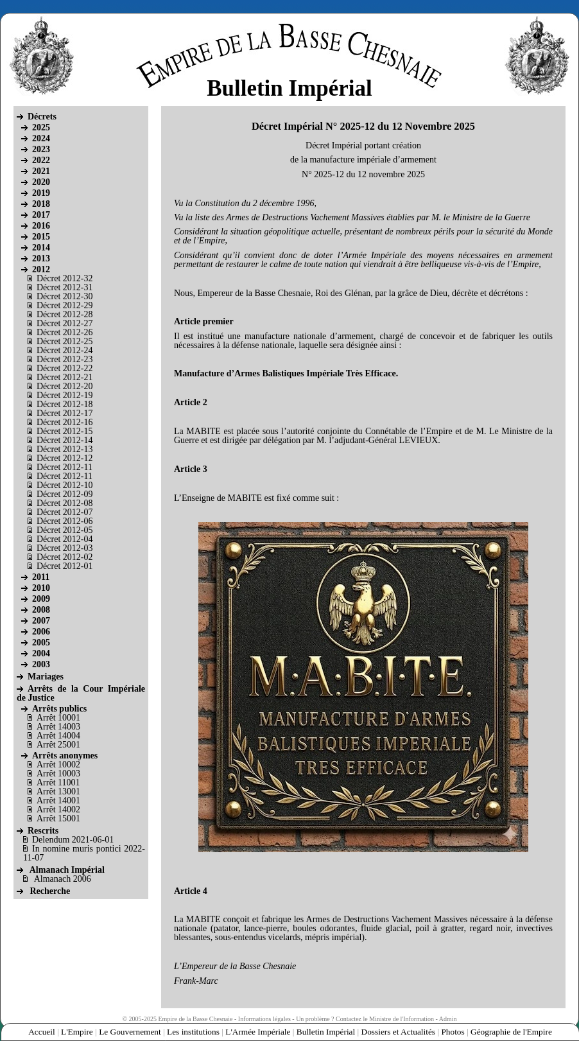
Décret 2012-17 (64, 413)
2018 (41, 204)
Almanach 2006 (62, 879)
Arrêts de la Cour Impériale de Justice (81, 693)
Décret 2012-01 (64, 566)
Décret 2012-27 (64, 323)
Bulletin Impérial (326, 1032)
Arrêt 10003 (58, 773)
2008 (41, 610)
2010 (41, 588)
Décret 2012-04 (64, 539)
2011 (40, 577)
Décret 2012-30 (64, 296)
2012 (41, 269)
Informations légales (264, 1018)
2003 (41, 664)
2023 (41, 149)
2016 (41, 226)
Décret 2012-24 (64, 350)
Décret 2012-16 (64, 422)
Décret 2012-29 (64, 305)
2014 (41, 247)
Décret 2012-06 (64, 521)
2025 (41, 127)
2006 (41, 631)
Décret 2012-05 (64, 530)
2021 (41, 171)
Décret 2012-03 (64, 548)
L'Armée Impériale (257, 1032)
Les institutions (193, 1032)
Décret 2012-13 (64, 449)
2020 (41, 182)
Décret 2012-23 (64, 359)
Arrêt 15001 (58, 818)
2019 (41, 193)
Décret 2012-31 (64, 287)
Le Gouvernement (130, 1032)
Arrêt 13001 (58, 791)
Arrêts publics (59, 708)
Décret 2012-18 (64, 404)
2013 (41, 258)
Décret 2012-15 (64, 431)
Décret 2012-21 (64, 377)
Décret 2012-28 (64, 314)
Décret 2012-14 (64, 440)
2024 (41, 138)
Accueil (41, 1032)
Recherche (50, 891)
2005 (41, 642)
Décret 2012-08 (64, 503)
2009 (41, 599)
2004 (41, 653)
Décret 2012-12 (64, 458)
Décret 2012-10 (64, 485)
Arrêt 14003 (58, 726)
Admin (448, 1018)
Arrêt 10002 (58, 764)
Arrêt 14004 (58, 735)
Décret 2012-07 (64, 512)
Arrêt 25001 (58, 744)
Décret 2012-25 (64, 341)
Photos (452, 1032)
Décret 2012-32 (64, 278)
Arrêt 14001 (58, 800)
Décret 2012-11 (64, 467)
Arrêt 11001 (58, 782)
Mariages (46, 676)
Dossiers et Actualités (398, 1032)
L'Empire (77, 1032)
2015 (41, 236)
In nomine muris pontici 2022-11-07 (84, 853)
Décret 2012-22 (64, 368)
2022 (41, 160)
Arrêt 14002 (58, 809)
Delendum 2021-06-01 (73, 839)
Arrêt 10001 (58, 717)
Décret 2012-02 (64, 557)
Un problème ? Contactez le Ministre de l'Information (365, 1018)
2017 (41, 215)
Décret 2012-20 (64, 386)
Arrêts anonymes (65, 755)
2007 (41, 620)
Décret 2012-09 (64, 494)
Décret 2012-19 (64, 395)
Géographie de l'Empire (511, 1032)
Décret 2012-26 (64, 332)
